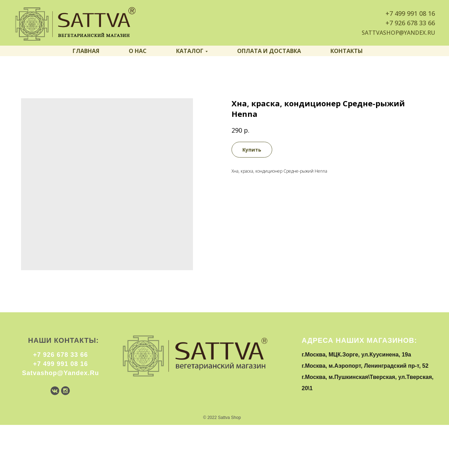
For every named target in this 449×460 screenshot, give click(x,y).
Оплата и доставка (269, 51)
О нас (138, 51)
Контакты (346, 51)
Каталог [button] (189, 51)
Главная (86, 51)
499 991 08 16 (415, 13)
